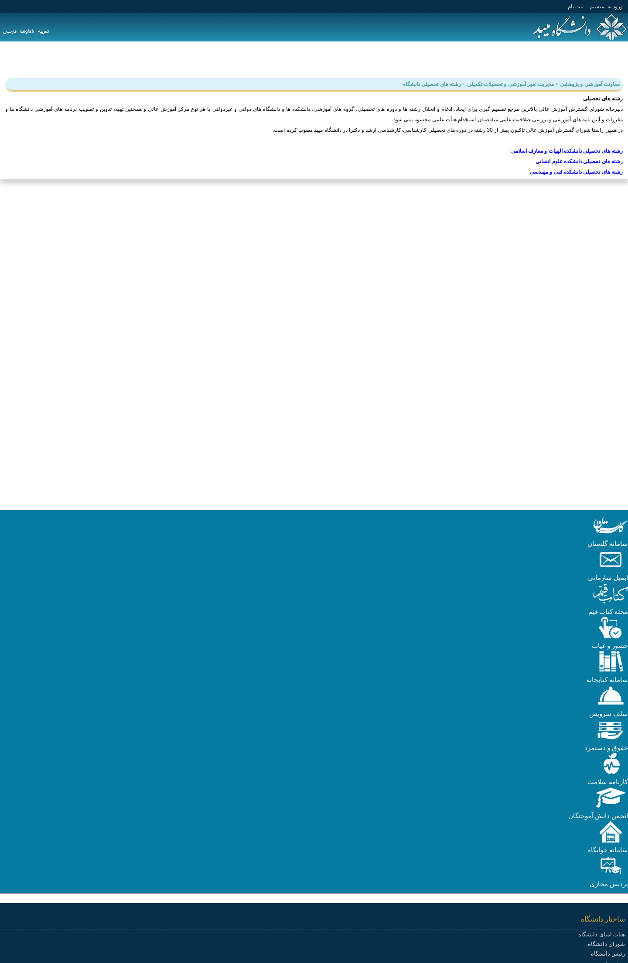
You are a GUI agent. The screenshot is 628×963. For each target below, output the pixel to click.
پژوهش (552, 59)
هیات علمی (450, 59)
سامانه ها (372, 59)
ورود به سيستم (606, 6)
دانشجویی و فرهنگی (503, 59)
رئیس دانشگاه (608, 953)
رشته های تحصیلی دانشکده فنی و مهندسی (576, 172)
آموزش (582, 59)
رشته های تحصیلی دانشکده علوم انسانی (579, 161)
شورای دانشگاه (606, 944)
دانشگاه (612, 59)
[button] (610, 534)
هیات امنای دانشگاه (601, 934)
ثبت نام (576, 6)
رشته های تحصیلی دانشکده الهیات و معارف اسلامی (567, 151)
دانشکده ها (409, 59)
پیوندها (340, 59)
